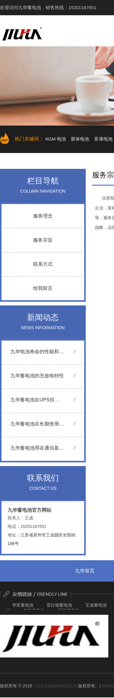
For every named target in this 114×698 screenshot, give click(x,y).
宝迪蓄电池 (96, 605)
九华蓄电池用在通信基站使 (37, 451)
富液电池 (103, 138)
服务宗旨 (43, 240)
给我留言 (43, 288)
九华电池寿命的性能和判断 (37, 355)
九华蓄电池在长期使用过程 (37, 427)
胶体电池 (80, 138)
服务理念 (43, 216)
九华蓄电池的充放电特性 (37, 375)
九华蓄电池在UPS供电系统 (34, 403)
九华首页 (85, 570)
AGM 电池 (55, 138)
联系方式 (43, 264)
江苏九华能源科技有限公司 (55, 686)
